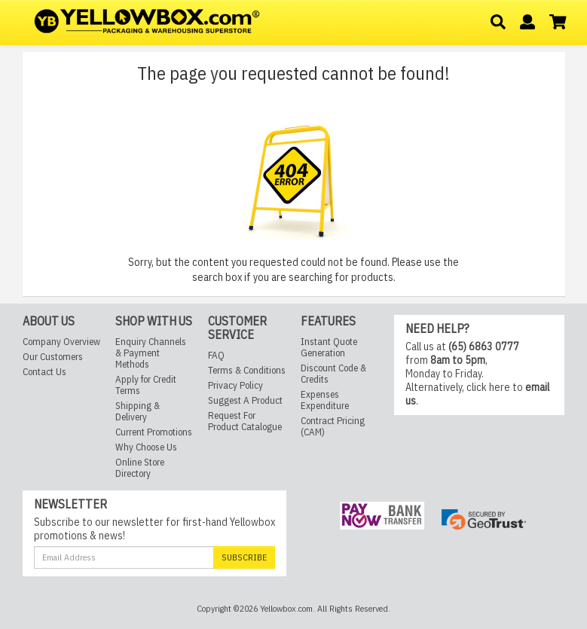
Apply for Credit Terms (145, 386)
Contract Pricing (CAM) (333, 427)
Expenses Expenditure (325, 401)
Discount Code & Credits (333, 374)
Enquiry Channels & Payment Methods (150, 353)
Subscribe (244, 557)
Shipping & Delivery (137, 412)
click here (488, 388)
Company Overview (61, 342)
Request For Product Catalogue (245, 421)
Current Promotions (153, 432)
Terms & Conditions (247, 370)
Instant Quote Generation (329, 348)
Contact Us (44, 372)
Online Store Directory (139, 468)
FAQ (216, 355)
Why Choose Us (146, 447)
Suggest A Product (245, 400)
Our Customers (53, 357)
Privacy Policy (235, 385)
